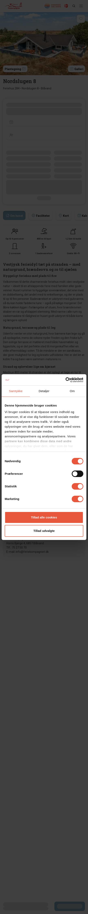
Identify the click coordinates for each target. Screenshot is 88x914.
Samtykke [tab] (16, 391)
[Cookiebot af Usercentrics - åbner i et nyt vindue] (65, 380)
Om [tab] (72, 391)
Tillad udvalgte (44, 530)
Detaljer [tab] (44, 391)
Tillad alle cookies (44, 517)
